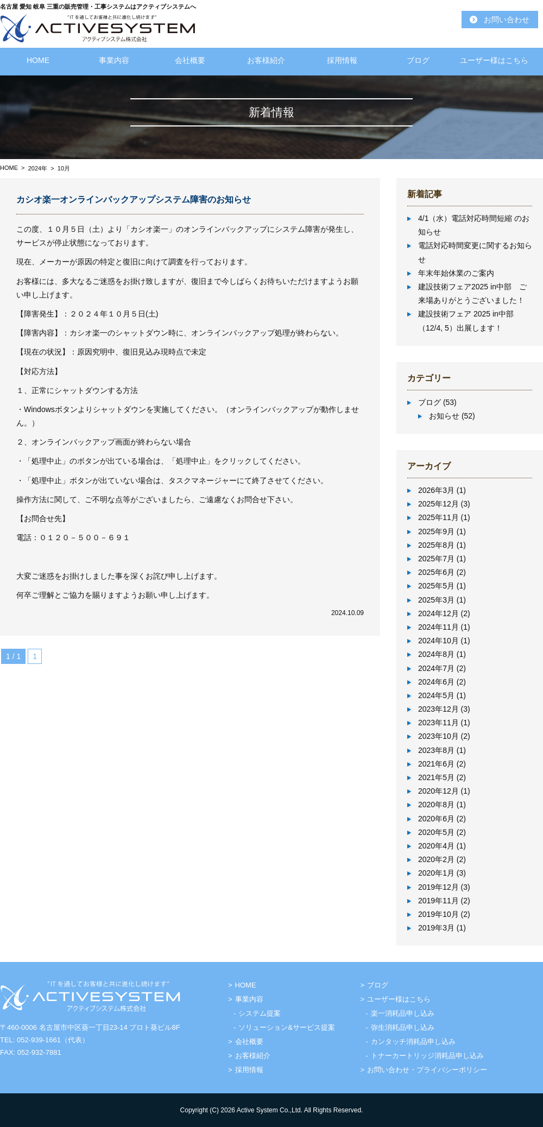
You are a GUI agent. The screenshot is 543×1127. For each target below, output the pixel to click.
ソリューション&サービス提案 (286, 1027)
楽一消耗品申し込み (402, 1013)
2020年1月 (436, 873)
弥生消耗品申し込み (402, 1027)
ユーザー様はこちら (494, 60)
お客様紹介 (266, 60)
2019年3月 (436, 927)
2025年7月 (436, 558)
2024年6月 (436, 682)
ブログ (418, 60)
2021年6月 (436, 763)
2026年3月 (436, 490)
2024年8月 (436, 654)
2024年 (37, 168)
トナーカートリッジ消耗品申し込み (427, 1056)
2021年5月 (436, 777)
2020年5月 (436, 832)
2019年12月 (438, 887)
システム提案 (259, 1013)
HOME (38, 60)
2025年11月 (438, 517)
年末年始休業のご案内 (456, 273)
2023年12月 (438, 709)
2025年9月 (436, 531)
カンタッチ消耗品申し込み (413, 1041)
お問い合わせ (506, 19)
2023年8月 (436, 750)
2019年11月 (438, 900)
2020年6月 (436, 818)
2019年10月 (438, 914)
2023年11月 (438, 722)
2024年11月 (438, 627)
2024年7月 (436, 668)
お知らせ (444, 415)
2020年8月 (436, 804)
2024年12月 (438, 613)
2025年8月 (436, 545)
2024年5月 (436, 695)
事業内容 (114, 60)
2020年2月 (436, 859)
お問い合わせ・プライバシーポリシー (427, 1070)
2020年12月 (438, 791)
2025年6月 (436, 572)
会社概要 (190, 60)
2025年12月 (438, 503)
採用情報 (342, 60)
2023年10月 (438, 736)
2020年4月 (436, 845)
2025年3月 (436, 600)
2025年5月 (436, 585)
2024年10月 (438, 640)
